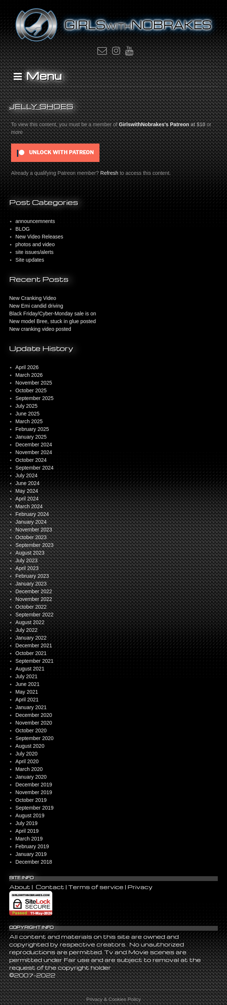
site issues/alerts (34, 252)
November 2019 (33, 792)
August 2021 (30, 669)
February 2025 (32, 429)
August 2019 (30, 815)
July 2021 (26, 676)
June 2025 (27, 414)
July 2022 (26, 630)
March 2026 (29, 375)
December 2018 (33, 862)
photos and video (35, 244)
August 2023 (30, 553)
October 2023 (31, 537)
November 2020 (33, 723)
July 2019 (26, 823)
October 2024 (31, 460)
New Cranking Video (32, 298)
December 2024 (33, 444)
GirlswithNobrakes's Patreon (154, 124)
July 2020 (26, 754)
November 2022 (33, 599)
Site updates (29, 260)
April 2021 (27, 700)
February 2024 (32, 514)
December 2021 (33, 645)
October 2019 (31, 800)
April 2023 (27, 568)
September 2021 (34, 661)
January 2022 (31, 638)
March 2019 (29, 839)
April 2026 (27, 367)
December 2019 (33, 785)
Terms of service (95, 887)
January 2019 (31, 854)
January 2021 (31, 707)
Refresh (109, 173)
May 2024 (26, 491)
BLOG (22, 229)
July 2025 (26, 406)
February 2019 (32, 846)
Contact (50, 887)
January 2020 (31, 777)
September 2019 (34, 808)
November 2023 (33, 529)
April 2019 (27, 831)
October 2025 (31, 390)
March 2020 (29, 769)
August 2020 (30, 746)
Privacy (140, 887)
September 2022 (34, 614)
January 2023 (31, 584)
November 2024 (33, 452)
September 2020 (34, 738)
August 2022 (30, 622)
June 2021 (27, 684)
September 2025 (34, 398)
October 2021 (31, 653)
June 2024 (27, 483)
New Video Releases (39, 237)
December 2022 (33, 591)
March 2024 (29, 506)
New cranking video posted (40, 329)
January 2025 (31, 437)
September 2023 (34, 545)
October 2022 (31, 607)
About (20, 887)
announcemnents (35, 221)
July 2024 (26, 475)
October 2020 (31, 730)
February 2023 (32, 576)
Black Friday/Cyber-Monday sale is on (52, 313)
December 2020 (33, 715)
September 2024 (34, 468)
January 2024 (31, 522)
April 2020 (27, 761)
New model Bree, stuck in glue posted (52, 321)
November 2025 (33, 383)
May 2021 (26, 692)
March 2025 (29, 421)
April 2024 (27, 499)
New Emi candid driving (36, 306)
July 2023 (26, 560)
